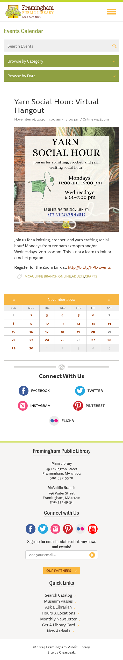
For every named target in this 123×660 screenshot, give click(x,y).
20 (93, 331)
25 (62, 339)
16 (31, 331)
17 (46, 331)
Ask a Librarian (58, 607)
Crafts (91, 276)
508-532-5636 (61, 502)
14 (109, 323)
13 (93, 323)
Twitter (89, 390)
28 (109, 339)
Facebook (34, 390)
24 (47, 339)
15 (13, 331)
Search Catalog (58, 595)
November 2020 (61, 299)
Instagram (34, 405)
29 (14, 347)
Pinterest (89, 405)
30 (31, 347)
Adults (78, 276)
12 (78, 323)
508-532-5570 (61, 478)
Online (64, 276)
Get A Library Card (58, 624)
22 (13, 339)
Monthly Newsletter (58, 619)
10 (47, 323)
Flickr (61, 420)
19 (78, 331)
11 (62, 323)
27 (93, 339)
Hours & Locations (58, 613)
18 (62, 331)
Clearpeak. (67, 652)
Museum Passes (58, 601)
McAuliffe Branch (41, 276)
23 (31, 339)
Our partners (58, 570)
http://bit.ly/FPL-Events (89, 267)
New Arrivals (58, 630)
